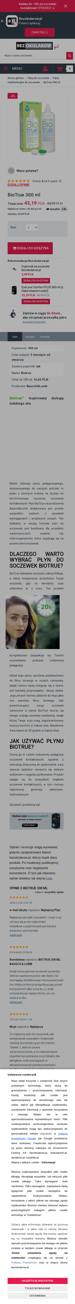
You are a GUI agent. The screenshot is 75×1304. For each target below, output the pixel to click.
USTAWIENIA (37, 1295)
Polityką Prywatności (24, 1262)
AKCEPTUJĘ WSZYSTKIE (37, 1280)
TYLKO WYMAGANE (37, 1288)
